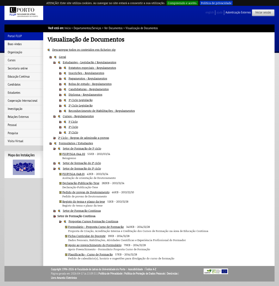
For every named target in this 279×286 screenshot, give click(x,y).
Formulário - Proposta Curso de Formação (96, 227)
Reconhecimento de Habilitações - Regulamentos (102, 111)
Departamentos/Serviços (87, 28)
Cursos (12, 60)
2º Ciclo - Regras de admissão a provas (83, 138)
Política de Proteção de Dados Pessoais (144, 273)
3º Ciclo (73, 132)
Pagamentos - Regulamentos (88, 78)
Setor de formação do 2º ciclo (82, 163)
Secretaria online (18, 68)
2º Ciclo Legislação (81, 105)
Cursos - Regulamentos (78, 116)
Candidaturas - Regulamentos (89, 89)
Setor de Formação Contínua (82, 211)
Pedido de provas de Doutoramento (85, 192)
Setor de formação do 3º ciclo (82, 168)
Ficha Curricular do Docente (87, 236)
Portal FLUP (15, 36)
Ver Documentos (113, 28)
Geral (62, 57)
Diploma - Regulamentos (85, 94)
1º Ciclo (73, 121)
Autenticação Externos (238, 12)
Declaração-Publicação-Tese (80, 183)
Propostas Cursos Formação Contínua (93, 221)
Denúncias (172, 273)
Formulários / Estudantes (76, 143)
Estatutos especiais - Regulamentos (92, 68)
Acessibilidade (135, 269)
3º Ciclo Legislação (81, 100)
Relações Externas (18, 117)
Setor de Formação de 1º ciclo (82, 148)
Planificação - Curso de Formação (90, 254)
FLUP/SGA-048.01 (73, 174)
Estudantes (14, 93)
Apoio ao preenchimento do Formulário (94, 245)
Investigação (15, 109)
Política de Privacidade (110, 273)
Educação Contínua (19, 77)
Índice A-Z (151, 269)
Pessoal (12, 125)
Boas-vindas (15, 44)
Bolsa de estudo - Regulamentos (90, 84)
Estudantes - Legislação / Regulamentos (89, 62)
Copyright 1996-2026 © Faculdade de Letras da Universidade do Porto (88, 269)
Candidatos (14, 85)
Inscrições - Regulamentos (86, 73)
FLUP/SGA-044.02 (73, 154)
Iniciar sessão (263, 12)
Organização (15, 52)
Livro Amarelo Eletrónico (64, 278)
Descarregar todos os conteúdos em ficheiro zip (84, 50)
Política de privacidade (216, 3)
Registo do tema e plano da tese (83, 201)
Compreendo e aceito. (182, 3)
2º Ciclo (73, 127)
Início (68, 28)
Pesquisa (13, 133)
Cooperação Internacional (23, 101)
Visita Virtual (15, 141)
